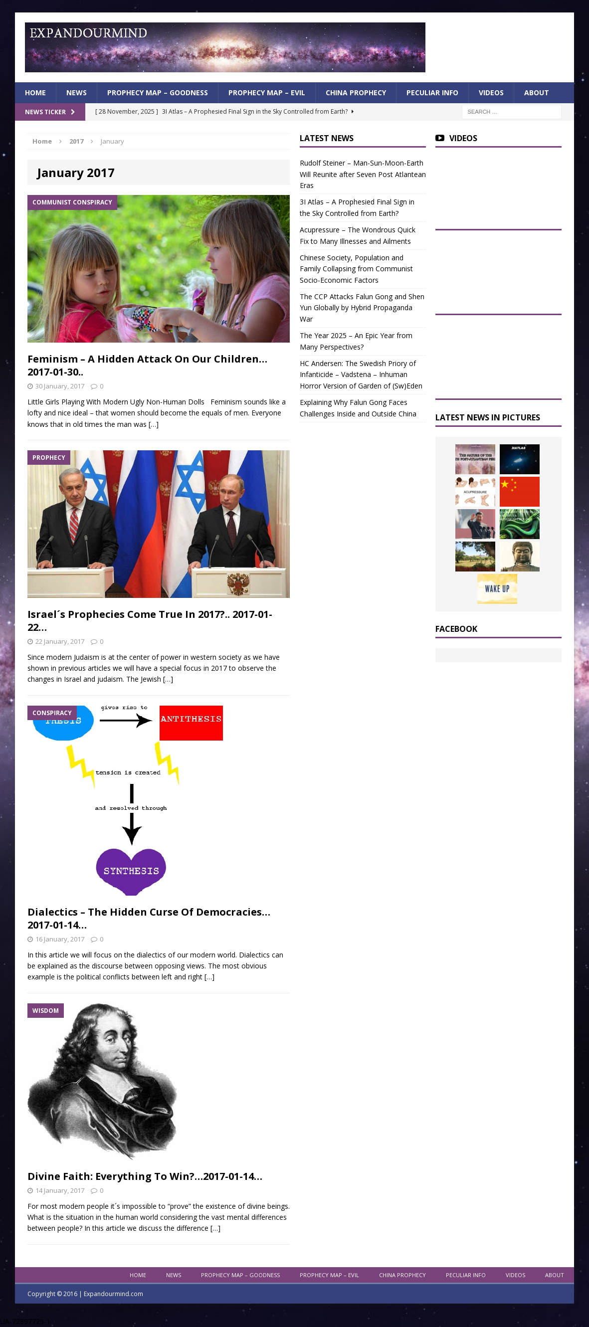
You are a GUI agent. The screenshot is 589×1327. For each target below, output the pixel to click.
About (536, 92)
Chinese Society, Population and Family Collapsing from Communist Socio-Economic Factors (356, 269)
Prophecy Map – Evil (266, 92)
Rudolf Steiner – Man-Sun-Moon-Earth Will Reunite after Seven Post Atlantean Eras (363, 174)
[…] (154, 424)
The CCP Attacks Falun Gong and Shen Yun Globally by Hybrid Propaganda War (362, 308)
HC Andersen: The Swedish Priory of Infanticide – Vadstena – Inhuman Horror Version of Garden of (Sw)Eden (361, 374)
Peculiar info (432, 92)
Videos (491, 92)
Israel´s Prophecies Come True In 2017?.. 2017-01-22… (149, 620)
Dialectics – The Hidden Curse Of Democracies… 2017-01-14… (148, 918)
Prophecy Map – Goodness (157, 92)
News (76, 92)
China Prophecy (356, 92)
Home (35, 92)
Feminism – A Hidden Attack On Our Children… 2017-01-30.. (147, 365)
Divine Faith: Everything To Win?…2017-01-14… (144, 1176)
